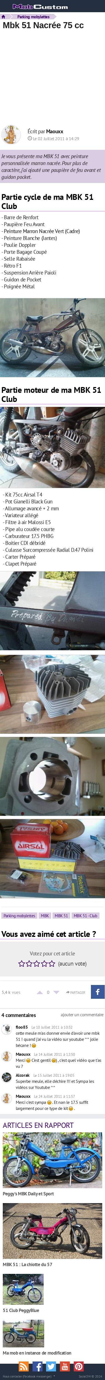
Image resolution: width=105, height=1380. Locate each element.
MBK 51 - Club (85, 915)
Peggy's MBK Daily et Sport (28, 1193)
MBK (45, 915)
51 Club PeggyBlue (21, 1310)
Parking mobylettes (33, 16)
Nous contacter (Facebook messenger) (27, 1376)
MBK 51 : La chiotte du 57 (27, 1264)
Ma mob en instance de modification (37, 1353)
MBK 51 (61, 915)
